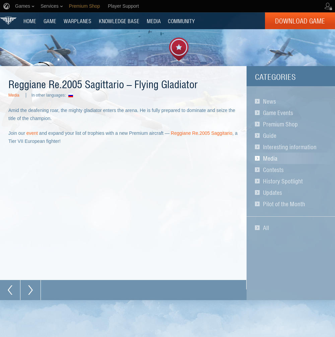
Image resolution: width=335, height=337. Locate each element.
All (266, 227)
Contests (273, 169)
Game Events (278, 112)
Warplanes (77, 20)
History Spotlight (283, 181)
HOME (29, 20)
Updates (272, 192)
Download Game (300, 20)
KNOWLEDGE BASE (119, 20)
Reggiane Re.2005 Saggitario (201, 133)
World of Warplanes (8, 20)
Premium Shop (280, 124)
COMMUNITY (181, 20)
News (269, 101)
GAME (50, 20)
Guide (269, 135)
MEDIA (154, 20)
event (32, 133)
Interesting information (290, 147)
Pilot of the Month (284, 204)
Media (270, 158)
